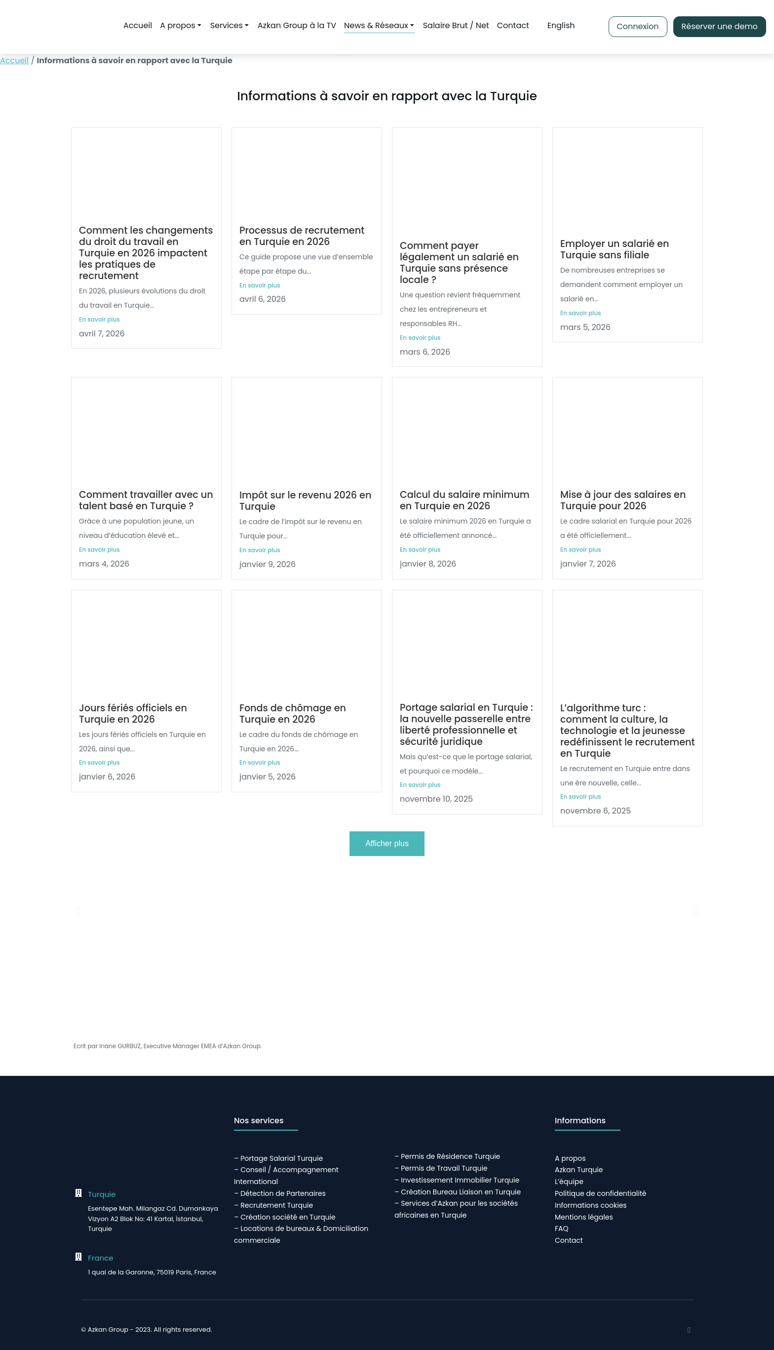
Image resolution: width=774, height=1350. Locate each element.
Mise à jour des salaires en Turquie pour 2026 (623, 500)
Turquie (102, 1194)
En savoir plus (99, 319)
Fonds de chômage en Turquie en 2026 (292, 713)
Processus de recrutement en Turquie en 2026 (301, 236)
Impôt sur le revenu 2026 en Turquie (305, 501)
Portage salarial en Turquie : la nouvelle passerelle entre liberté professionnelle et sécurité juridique (466, 724)
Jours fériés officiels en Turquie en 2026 (133, 713)
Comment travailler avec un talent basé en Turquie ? (146, 500)
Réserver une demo (719, 26)
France (100, 1258)
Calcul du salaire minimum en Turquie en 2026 (465, 500)
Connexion (637, 26)
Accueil (14, 60)
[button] (78, 910)
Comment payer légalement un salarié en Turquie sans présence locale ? (459, 262)
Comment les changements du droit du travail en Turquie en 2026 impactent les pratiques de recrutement (146, 253)
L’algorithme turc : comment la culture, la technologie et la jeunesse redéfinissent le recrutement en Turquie (627, 730)
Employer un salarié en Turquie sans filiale (614, 249)
